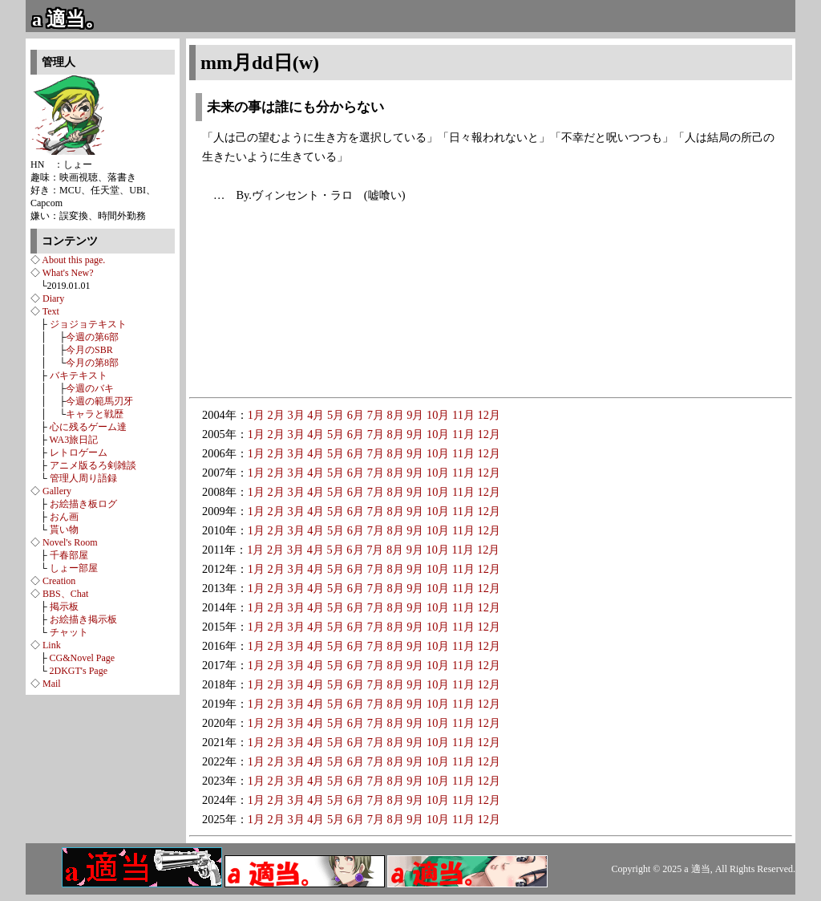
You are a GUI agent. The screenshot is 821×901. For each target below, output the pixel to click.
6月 (355, 414)
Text (50, 311)
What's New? (68, 272)
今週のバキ (90, 388)
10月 (438, 414)
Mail (51, 683)
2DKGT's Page (79, 670)
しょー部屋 (74, 568)
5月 (335, 414)
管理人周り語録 (83, 478)
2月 (276, 414)
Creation (58, 580)
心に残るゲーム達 (88, 426)
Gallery (56, 491)
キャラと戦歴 (94, 414)
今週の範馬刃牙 (99, 401)
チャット (69, 632)
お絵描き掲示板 (83, 619)
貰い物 (64, 529)
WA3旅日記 (74, 439)
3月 (295, 414)
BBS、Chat (65, 593)
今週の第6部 (92, 337)
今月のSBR (89, 349)
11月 (463, 414)
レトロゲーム (78, 452)
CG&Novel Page (82, 658)
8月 (394, 414)
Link (51, 645)
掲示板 (64, 606)
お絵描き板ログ (83, 503)
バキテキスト (78, 375)
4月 (315, 414)
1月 (256, 414)
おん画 (64, 516)
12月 (489, 414)
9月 (414, 414)
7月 (375, 414)
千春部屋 (69, 555)
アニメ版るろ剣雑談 (93, 465)
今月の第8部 (92, 362)
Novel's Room (70, 542)
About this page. (73, 260)
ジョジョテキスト (88, 324)
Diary (53, 298)
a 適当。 (68, 19)
